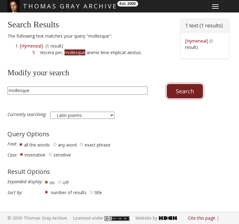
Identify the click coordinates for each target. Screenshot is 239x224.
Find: (12, 144)
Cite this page (201, 218)
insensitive (35, 155)
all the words (37, 145)
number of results (69, 192)
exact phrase (97, 145)
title (98, 192)
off (65, 182)
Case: (12, 155)
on (52, 182)
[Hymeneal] (31, 46)
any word (67, 145)
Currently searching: (27, 114)
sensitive (62, 155)
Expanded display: (25, 181)
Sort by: (14, 192)
